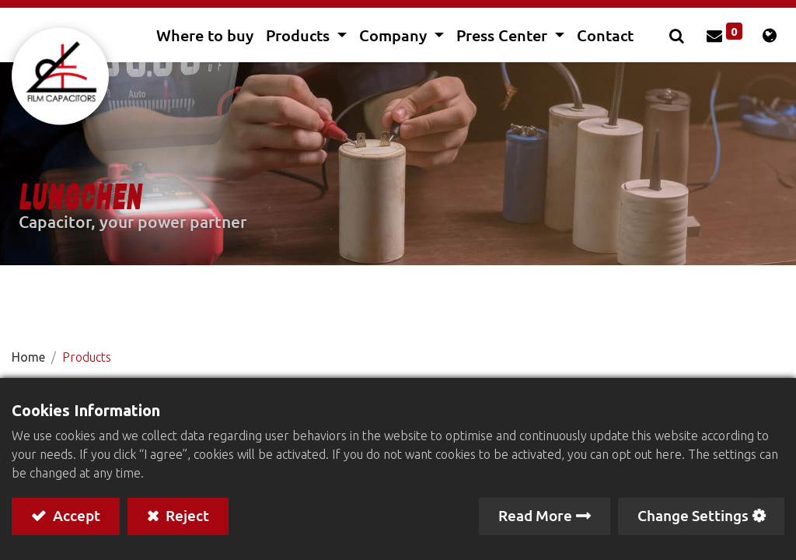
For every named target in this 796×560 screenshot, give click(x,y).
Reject (185, 515)
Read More (535, 515)
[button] (678, 35)
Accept (75, 515)
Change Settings (693, 515)
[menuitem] (205, 35)
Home (28, 357)
